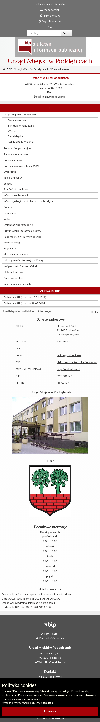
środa (50, 556)
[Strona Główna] (4, 69)
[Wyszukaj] (64, 33)
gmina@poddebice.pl (69, 355)
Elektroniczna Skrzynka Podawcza (77, 362)
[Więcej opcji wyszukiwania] (70, 33)
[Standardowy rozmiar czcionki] (46, 27)
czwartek (50, 566)
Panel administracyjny (50, 638)
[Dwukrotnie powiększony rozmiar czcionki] (51, 27)
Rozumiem (50, 711)
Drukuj (94, 312)
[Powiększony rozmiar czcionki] (49, 27)
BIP (10, 69)
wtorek (50, 546)
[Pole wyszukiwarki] (44, 33)
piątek (50, 576)
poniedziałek (50, 536)
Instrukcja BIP (50, 633)
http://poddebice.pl (68, 369)
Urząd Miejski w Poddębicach (32, 69)
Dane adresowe (60, 69)
